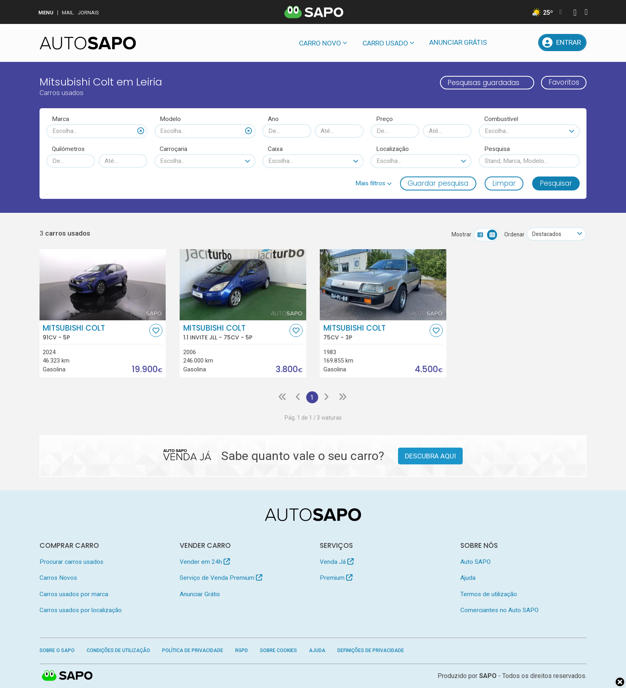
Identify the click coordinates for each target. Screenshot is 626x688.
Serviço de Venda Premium (221, 577)
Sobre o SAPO (57, 650)
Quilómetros (68, 149)
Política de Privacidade (192, 650)
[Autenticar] (574, 13)
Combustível (501, 119)
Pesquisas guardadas (483, 82)
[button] (373, 183)
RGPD (241, 650)
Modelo (170, 119)
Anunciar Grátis (458, 42)
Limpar (504, 183)
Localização (392, 149)
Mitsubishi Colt (95, 332)
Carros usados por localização (81, 610)
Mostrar (461, 234)
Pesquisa (497, 149)
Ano (273, 119)
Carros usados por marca (74, 594)
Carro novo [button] (320, 43)
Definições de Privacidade (370, 650)
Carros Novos (58, 577)
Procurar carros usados (71, 561)
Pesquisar (556, 183)
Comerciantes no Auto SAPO (499, 610)
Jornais (88, 12)
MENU (45, 12)
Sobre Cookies (278, 650)
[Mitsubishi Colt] (103, 284)
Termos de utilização (488, 594)
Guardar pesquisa (438, 183)
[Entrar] (562, 42)
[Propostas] (526, 42)
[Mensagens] (505, 42)
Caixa (275, 149)
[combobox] (96, 131)
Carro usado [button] (385, 43)
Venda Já (337, 561)
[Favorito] (155, 330)
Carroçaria (173, 149)
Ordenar (513, 234)
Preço (384, 119)
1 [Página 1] (312, 397)
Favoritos (563, 82)
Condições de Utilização (118, 650)
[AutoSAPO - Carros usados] (88, 43)
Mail (68, 12)
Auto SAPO (475, 561)
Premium (336, 577)
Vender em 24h (205, 561)
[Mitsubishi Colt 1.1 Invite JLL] (243, 284)
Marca (60, 119)
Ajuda (467, 577)
